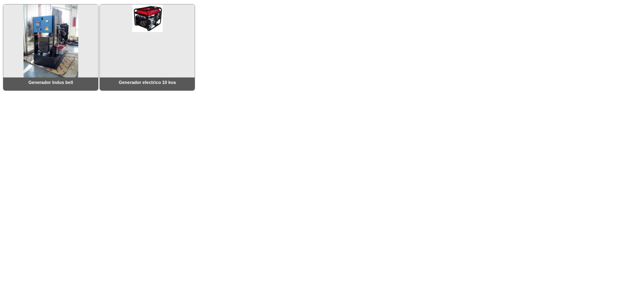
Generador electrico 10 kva (147, 82)
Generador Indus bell (50, 82)
